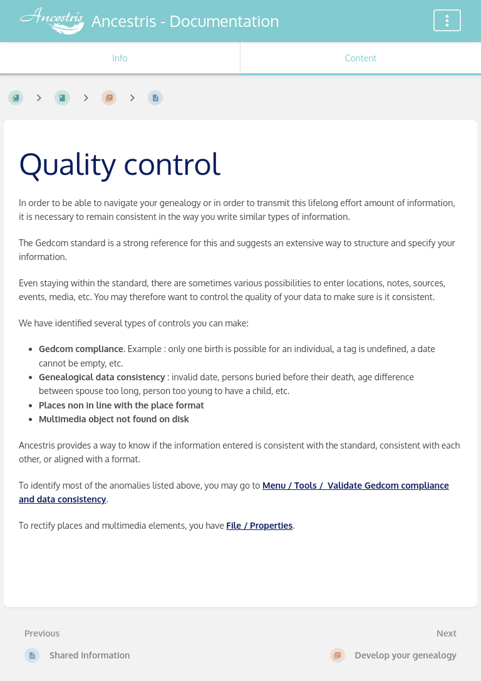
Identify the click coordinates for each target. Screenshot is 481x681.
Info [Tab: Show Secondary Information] (120, 58)
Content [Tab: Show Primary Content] (360, 58)
